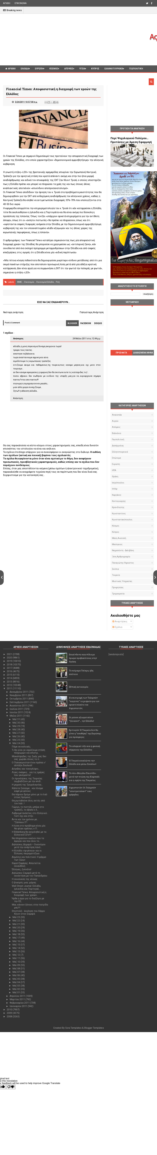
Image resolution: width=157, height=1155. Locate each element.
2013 (10, 681)
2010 (10, 1009)
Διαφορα (10, 75)
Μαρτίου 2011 (17, 999)
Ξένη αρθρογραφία (121, 556)
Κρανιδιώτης (118, 507)
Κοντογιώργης (119, 501)
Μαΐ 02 (16, 989)
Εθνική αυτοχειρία (78, 686)
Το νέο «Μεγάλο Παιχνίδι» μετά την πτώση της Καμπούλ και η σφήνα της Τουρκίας (84, 777)
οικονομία (29, 282)
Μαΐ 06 (16, 975)
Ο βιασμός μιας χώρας (24, 882)
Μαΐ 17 (16, 937)
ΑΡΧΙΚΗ (6, 3)
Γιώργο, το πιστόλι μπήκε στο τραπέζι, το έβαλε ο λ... (28, 808)
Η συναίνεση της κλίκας (24, 879)
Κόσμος (53, 68)
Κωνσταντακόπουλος (122, 519)
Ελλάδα (25, 68)
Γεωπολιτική (136, 68)
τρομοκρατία (118, 593)
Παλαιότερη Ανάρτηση (92, 312)
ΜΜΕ (19, 282)
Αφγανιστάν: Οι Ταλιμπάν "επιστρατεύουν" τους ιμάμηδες (82, 791)
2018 (10, 664)
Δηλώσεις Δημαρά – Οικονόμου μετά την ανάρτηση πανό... (28, 846)
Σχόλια (117, 627)
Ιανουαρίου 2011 (19, 1006)
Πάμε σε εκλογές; (21, 746)
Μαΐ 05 (16, 978)
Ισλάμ (114, 489)
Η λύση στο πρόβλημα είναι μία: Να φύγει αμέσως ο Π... (29, 827)
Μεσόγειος (117, 544)
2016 (10, 671)
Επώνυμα (116, 458)
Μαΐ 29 (16, 726)
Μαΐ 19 (16, 931)
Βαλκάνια (116, 433)
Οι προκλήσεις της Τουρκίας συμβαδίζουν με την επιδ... (27, 780)
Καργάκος (116, 495)
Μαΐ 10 (16, 961)
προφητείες (118, 587)
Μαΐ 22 (16, 920)
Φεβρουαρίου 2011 (20, 1002)
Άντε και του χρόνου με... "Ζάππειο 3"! (25, 821)
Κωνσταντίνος (119, 513)
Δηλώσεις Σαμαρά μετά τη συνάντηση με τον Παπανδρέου (29, 874)
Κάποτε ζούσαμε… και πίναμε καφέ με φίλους (27, 789)
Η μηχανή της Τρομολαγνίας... (27, 784)
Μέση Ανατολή (119, 538)
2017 (10, 668)
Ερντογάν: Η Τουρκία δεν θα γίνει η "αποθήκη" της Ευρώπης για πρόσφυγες (85, 734)
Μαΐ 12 (16, 954)
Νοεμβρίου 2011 (19, 695)
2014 (10, 678)
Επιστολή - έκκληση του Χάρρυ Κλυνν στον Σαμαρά (28, 912)
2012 (10, 685)
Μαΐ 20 (16, 927)
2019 (10, 661)
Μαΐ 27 (16, 732)
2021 (10, 654)
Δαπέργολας (118, 445)
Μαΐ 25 (16, 739)
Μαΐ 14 (16, 948)
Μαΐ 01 (16, 992)
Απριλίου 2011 (18, 996)
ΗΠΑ (114, 470)
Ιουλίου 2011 (17, 709)
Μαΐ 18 (16, 934)
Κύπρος (115, 532)
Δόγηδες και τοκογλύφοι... (26, 768)
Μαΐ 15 (16, 944)
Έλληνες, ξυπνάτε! (21, 869)
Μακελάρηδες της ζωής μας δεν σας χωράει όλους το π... (29, 758)
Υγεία (82, 68)
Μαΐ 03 (16, 985)
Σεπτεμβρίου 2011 (20, 702)
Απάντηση (18, 398)
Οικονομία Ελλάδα (45, 282)
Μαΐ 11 (16, 958)
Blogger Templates (94, 1027)
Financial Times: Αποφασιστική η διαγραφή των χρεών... (29, 893)
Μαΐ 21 (16, 924)
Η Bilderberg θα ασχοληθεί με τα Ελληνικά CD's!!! (29, 833)
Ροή (58, 282)
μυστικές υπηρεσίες (122, 581)
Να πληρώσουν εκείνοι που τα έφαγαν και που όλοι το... (28, 839)
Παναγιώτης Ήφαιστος (123, 563)
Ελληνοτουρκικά (113, 68)
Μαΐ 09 (16, 965)
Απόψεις (68, 68)
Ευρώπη (39, 68)
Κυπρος (95, 68)
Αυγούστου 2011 (19, 705)
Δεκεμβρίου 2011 (19, 691)
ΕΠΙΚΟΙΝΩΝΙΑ (21, 3)
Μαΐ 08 (16, 968)
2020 (10, 657)
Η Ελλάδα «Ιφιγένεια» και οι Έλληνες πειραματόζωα (27, 852)
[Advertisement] (76, 39)
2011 (10, 688)
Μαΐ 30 (16, 722)
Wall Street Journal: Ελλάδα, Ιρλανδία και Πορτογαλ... (26, 887)
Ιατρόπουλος (118, 483)
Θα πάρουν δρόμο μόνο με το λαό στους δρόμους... (29, 796)
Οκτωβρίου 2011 (19, 698)
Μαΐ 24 (16, 743)
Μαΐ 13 (16, 951)
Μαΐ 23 (16, 917)
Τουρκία (116, 575)
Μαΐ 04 (16, 982)
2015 (10, 674)
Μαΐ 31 (16, 719)
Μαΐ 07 (16, 972)
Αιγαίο (115, 421)
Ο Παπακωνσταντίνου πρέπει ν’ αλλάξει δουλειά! (29, 764)
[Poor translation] (11, 1086)
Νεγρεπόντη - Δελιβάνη (123, 550)
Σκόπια (115, 569)
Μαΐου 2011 (16, 715)
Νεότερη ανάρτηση (13, 312)
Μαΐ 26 (16, 736)
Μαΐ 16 (16, 941)
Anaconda (117, 415)
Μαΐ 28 (16, 729)
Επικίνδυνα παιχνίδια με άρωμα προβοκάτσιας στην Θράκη (83, 658)
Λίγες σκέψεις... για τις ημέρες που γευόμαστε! (28, 773)
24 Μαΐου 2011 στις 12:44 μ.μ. (87, 338)
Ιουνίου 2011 (17, 712)
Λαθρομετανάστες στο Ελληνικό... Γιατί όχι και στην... (30, 814)
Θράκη (115, 476)
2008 (10, 1016)
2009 (10, 1013)
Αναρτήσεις (119, 621)
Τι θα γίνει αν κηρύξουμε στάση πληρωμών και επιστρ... (28, 751)
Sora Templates (73, 1027)
